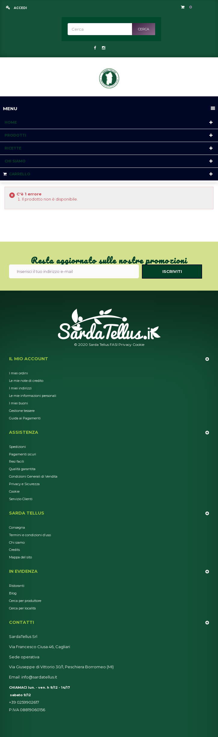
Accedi (20, 8)
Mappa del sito (20, 557)
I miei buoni (18, 403)
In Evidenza (23, 571)
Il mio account (28, 358)
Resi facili (16, 461)
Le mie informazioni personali (32, 396)
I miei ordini (18, 373)
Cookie (138, 344)
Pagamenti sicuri (22, 454)
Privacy (125, 344)
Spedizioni (17, 447)
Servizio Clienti (20, 499)
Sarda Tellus (26, 513)
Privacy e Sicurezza (24, 484)
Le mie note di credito (26, 381)
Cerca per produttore (25, 601)
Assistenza (23, 432)
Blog (13, 593)
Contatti (21, 622)
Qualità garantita (22, 469)
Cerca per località (22, 608)
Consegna (17, 527)
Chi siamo (17, 542)
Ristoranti (16, 586)
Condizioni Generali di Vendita (33, 476)
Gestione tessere (22, 411)
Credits (14, 550)
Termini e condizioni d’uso (30, 535)
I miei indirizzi (20, 388)
